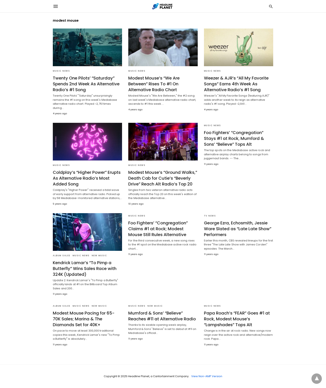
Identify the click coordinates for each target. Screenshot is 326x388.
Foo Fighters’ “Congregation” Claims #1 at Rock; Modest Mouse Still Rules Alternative (158, 229)
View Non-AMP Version (206, 376)
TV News (210, 215)
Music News (61, 70)
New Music (99, 255)
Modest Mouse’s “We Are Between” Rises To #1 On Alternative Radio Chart (154, 84)
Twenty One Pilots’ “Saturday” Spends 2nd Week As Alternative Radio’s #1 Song (86, 84)
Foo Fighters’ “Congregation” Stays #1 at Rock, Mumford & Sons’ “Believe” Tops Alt (234, 138)
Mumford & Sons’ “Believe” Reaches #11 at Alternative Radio (162, 316)
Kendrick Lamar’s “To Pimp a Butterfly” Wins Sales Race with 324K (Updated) (84, 268)
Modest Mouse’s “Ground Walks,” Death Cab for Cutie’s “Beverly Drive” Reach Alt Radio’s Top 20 (162, 178)
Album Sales (61, 255)
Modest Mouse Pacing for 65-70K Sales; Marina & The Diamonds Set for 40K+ (84, 319)
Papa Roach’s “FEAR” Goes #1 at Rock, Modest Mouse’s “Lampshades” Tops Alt (237, 319)
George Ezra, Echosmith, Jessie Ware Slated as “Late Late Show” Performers (237, 229)
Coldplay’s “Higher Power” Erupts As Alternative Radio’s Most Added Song (87, 178)
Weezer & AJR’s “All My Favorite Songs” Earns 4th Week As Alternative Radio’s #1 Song (236, 84)
